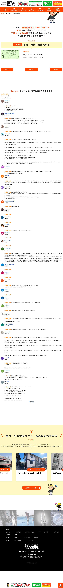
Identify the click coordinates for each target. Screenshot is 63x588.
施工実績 (7, 551)
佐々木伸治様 (7, 217)
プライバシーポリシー (28, 557)
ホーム (3, 13)
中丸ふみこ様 (7, 248)
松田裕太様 (6, 371)
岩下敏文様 (6, 166)
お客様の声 (8, 13)
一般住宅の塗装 (16, 548)
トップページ (8, 545)
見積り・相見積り (16, 557)
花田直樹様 (6, 225)
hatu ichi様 (7, 134)
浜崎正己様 (6, 272)
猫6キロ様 (6, 313)
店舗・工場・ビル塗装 (28, 548)
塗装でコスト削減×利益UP (42, 548)
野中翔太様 (6, 290)
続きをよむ (31, 402)
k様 (5, 297)
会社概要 (7, 554)
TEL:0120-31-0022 (31, 571)
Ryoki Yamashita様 (9, 113)
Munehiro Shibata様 (9, 264)
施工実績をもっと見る (31, 503)
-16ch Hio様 (7, 332)
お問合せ (7, 557)
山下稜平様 (6, 126)
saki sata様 (7, 280)
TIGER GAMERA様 (8, 324)
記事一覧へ (31, 70)
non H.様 (6, 358)
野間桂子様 (6, 101)
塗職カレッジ (15, 554)
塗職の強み (8, 548)
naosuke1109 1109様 (9, 201)
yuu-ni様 (6, 382)
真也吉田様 (6, 233)
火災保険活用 (54, 548)
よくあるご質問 (24, 554)
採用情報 (33, 554)
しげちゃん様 (7, 187)
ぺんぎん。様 (7, 240)
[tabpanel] (31, 483)
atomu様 (6, 176)
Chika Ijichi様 (7, 209)
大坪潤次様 (6, 305)
